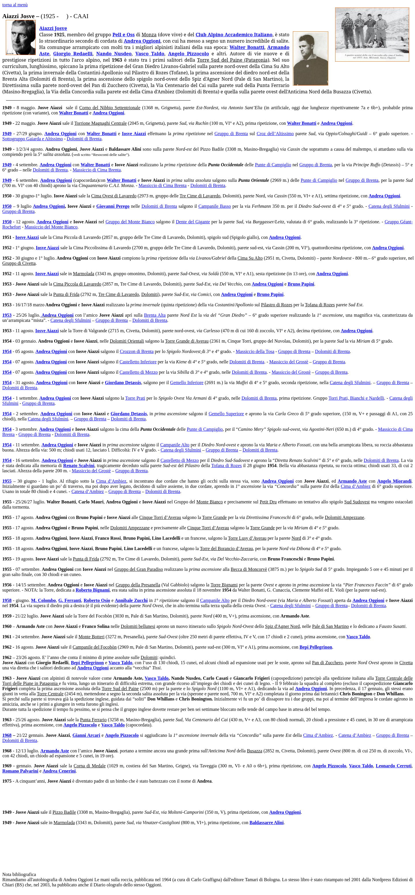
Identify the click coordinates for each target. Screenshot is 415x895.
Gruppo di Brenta (231, 133)
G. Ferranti (70, 600)
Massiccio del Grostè (288, 361)
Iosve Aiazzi (134, 133)
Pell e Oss (123, 34)
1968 (7, 735)
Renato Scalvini (78, 465)
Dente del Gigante (193, 221)
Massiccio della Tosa (255, 351)
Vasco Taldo (149, 53)
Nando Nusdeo (114, 53)
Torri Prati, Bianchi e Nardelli (356, 398)
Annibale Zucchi (131, 600)
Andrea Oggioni (142, 41)
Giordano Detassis (123, 382)
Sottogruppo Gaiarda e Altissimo (32, 138)
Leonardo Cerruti (394, 765)
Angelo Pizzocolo (188, 53)
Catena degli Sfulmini (389, 206)
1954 (7, 351)
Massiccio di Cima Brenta (97, 169)
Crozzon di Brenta (137, 351)
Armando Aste (352, 481)
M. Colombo (43, 600)
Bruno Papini (301, 284)
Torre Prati (135, 398)
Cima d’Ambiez (111, 481)
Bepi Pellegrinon (315, 647)
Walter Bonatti (247, 47)
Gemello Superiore (226, 413)
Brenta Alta (155, 315)
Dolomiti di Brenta (84, 138)
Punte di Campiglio (273, 164)
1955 (7, 481)
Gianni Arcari (86, 735)
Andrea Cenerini (59, 771)
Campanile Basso (215, 206)
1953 (7, 315)
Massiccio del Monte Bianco (51, 226)
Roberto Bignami (93, 590)
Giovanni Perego (112, 206)
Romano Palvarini (20, 771)
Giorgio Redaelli (73, 53)
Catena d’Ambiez (87, 491)
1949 (7, 133)
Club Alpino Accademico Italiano (234, 34)
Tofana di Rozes (226, 465)
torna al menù (15, 4)
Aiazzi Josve (53, 28)
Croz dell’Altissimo (275, 133)
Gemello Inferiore (186, 382)
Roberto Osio (97, 600)
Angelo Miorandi (394, 481)
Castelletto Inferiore (138, 361)
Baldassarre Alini (267, 822)
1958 (7, 600)
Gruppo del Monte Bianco (129, 221)
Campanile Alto (174, 444)
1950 (7, 206)
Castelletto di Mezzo (139, 372)
